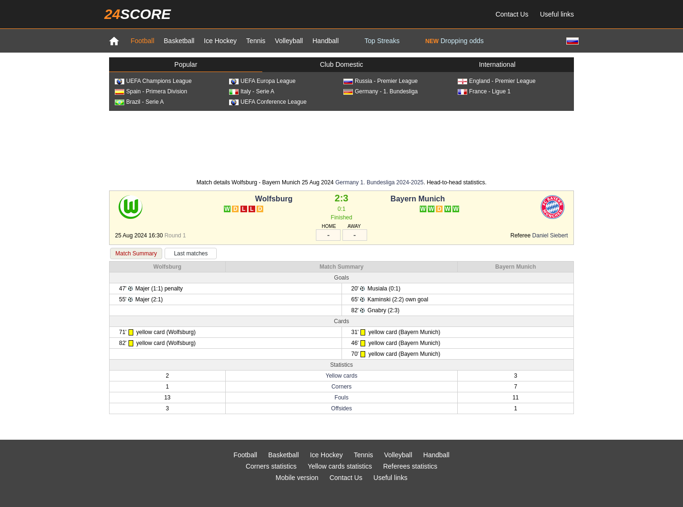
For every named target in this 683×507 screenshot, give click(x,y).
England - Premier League (496, 81)
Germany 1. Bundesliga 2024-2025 (379, 182)
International (497, 64)
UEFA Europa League (262, 81)
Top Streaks (381, 41)
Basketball (179, 41)
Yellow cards (342, 375)
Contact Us (512, 14)
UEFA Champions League (153, 81)
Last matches (191, 253)
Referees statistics (410, 466)
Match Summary (136, 253)
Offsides (341, 408)
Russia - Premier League (380, 81)
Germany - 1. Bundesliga (380, 91)
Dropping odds (454, 41)
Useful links (557, 14)
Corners (342, 386)
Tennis (255, 41)
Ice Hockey (220, 41)
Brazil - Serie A (139, 102)
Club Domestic (341, 64)
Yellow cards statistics (340, 466)
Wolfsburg (274, 199)
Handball (326, 41)
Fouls (341, 397)
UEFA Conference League (267, 102)
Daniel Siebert (550, 235)
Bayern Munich (417, 199)
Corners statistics (271, 466)
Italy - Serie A (251, 91)
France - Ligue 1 (484, 91)
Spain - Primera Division (151, 91)
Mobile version (297, 477)
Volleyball (289, 41)
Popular (186, 64)
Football (142, 41)
